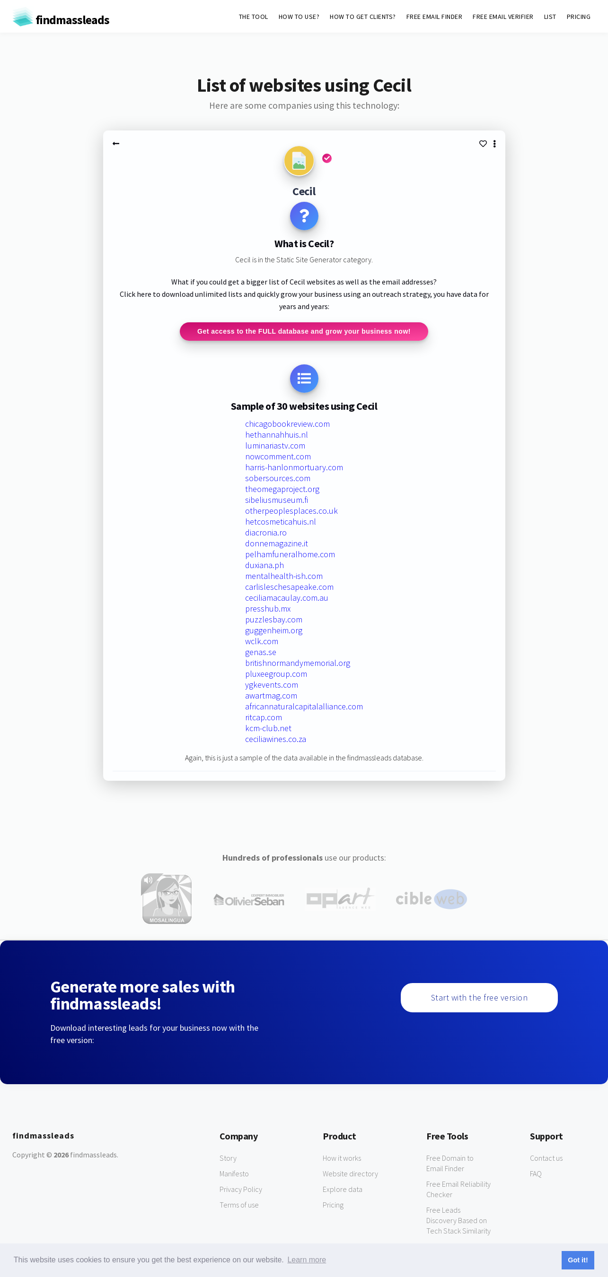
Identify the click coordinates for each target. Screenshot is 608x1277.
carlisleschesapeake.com (289, 587)
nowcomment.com (278, 456)
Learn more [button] (306, 1260)
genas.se (260, 652)
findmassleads (60, 19)
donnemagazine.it (276, 543)
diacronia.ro (266, 532)
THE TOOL (253, 16)
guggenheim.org (273, 630)
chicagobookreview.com (287, 424)
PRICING (579, 16)
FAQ (536, 1174)
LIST (550, 16)
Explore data (342, 1189)
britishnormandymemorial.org (297, 663)
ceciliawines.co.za (275, 739)
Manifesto (234, 1174)
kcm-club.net (268, 728)
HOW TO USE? (299, 16)
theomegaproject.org (282, 489)
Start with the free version (479, 997)
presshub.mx (268, 609)
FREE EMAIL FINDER (434, 16)
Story (228, 1158)
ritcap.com (263, 717)
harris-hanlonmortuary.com (294, 467)
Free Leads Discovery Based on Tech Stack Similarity (458, 1221)
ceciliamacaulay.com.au (286, 598)
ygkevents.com (271, 685)
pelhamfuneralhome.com (290, 554)
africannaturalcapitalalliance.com (304, 706)
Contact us (546, 1158)
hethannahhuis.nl (276, 435)
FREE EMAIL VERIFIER (503, 16)
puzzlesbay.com (273, 619)
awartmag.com (271, 695)
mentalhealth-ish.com (284, 576)
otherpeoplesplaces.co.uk (291, 511)
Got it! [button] (578, 1260)
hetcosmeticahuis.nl (280, 522)
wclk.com (261, 641)
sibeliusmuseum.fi (276, 500)
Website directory (350, 1174)
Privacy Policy (241, 1189)
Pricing (333, 1205)
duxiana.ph (264, 565)
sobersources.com (277, 478)
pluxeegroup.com (276, 674)
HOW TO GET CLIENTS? (363, 16)
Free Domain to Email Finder (450, 1163)
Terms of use (239, 1205)
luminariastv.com (275, 445)
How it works (342, 1158)
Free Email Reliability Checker (458, 1189)
